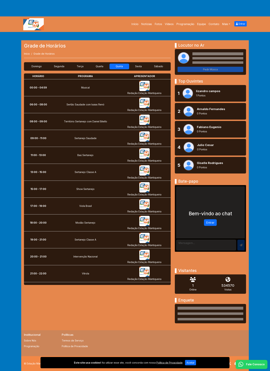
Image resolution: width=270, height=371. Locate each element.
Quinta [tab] (119, 66)
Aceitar (190, 362)
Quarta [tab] (99, 66)
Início (134, 24)
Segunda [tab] (59, 66)
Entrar (240, 23)
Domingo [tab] (37, 66)
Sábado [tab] (158, 66)
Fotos (158, 24)
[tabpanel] (97, 179)
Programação (185, 24)
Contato (214, 24)
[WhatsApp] (251, 364)
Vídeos (169, 24)
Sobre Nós (30, 340)
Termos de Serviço (73, 340)
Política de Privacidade (75, 346)
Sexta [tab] (138, 66)
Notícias (146, 24)
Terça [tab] (80, 66)
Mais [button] (225, 24)
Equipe (201, 24)
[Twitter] (229, 363)
